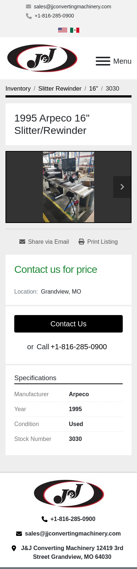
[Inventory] (18, 88)
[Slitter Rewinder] (59, 88)
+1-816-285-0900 (54, 16)
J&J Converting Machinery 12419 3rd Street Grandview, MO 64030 (72, 552)
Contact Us (68, 324)
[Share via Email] (44, 242)
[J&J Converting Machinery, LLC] (68, 493)
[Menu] (103, 61)
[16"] (93, 88)
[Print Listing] (98, 242)
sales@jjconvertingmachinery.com (72, 6)
